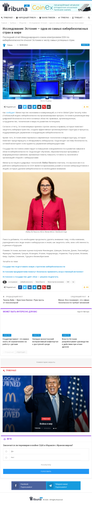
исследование (12, 282)
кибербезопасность (26, 282)
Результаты (46, 465)
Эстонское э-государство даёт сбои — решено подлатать (30, 276)
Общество (85, 44)
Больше (76, 18)
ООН (68, 282)
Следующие (21, 352)
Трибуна (63, 18)
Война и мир (46, 423)
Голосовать (46, 471)
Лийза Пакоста (40, 282)
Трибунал (7, 18)
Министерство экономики (56, 282)
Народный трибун (26, 18)
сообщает (10, 112)
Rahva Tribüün (47, 18)
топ (73, 282)
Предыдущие (8, 352)
